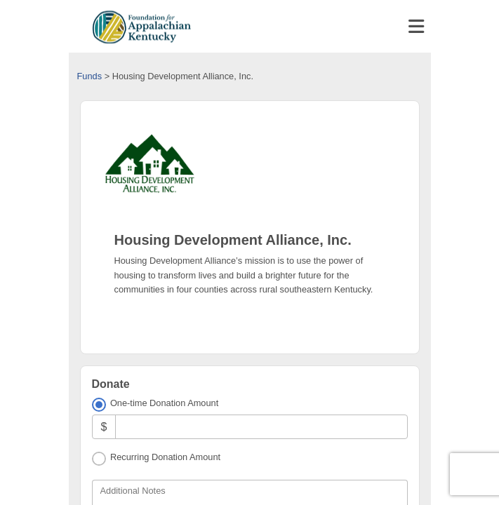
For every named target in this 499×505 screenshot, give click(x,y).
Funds (89, 76)
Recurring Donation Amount (165, 457)
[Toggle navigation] (416, 27)
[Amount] (261, 427)
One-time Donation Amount (164, 403)
